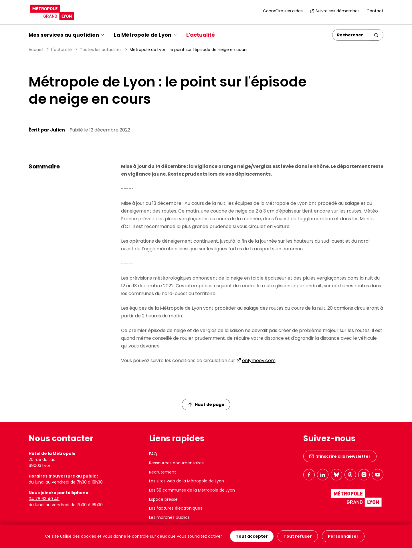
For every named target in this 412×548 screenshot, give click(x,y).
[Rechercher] (351, 35)
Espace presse (163, 499)
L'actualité (200, 34)
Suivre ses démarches (335, 11)
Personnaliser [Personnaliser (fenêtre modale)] (343, 536)
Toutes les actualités (101, 49)
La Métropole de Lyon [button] (145, 34)
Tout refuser (298, 536)
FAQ (153, 454)
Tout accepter (252, 536)
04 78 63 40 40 (44, 499)
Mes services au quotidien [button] (66, 34)
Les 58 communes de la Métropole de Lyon (192, 490)
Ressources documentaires (176, 463)
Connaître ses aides (283, 11)
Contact (375, 11)
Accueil (36, 49)
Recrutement (162, 472)
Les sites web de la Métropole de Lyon (186, 481)
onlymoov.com (259, 360)
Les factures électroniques (175, 508)
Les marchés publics (169, 517)
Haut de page (206, 404)
